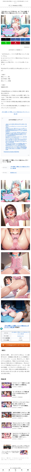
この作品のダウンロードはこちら (17, 345)
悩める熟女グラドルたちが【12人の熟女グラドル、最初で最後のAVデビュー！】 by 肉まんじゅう (16, 137)
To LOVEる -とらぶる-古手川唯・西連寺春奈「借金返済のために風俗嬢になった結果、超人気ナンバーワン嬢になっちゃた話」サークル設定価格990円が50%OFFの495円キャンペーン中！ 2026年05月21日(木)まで (16, 134)
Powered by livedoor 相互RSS (11, 151)
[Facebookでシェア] (15, 39)
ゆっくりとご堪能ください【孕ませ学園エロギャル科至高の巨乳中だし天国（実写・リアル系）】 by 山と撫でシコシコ (16, 139)
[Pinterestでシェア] (15, 43)
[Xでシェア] (6, 39)
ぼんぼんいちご (13, 172)
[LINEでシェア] (6, 43)
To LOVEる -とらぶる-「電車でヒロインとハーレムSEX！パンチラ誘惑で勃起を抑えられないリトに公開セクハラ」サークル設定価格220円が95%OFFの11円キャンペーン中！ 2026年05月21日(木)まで (16, 130)
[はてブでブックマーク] (25, 39)
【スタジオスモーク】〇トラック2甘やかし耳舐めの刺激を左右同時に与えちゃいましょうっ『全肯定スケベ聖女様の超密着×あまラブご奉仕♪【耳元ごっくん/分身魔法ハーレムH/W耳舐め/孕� (16, 148)
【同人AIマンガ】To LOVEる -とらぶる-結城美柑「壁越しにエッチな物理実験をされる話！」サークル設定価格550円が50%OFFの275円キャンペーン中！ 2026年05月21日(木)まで (16, 144)
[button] (25, 43)
